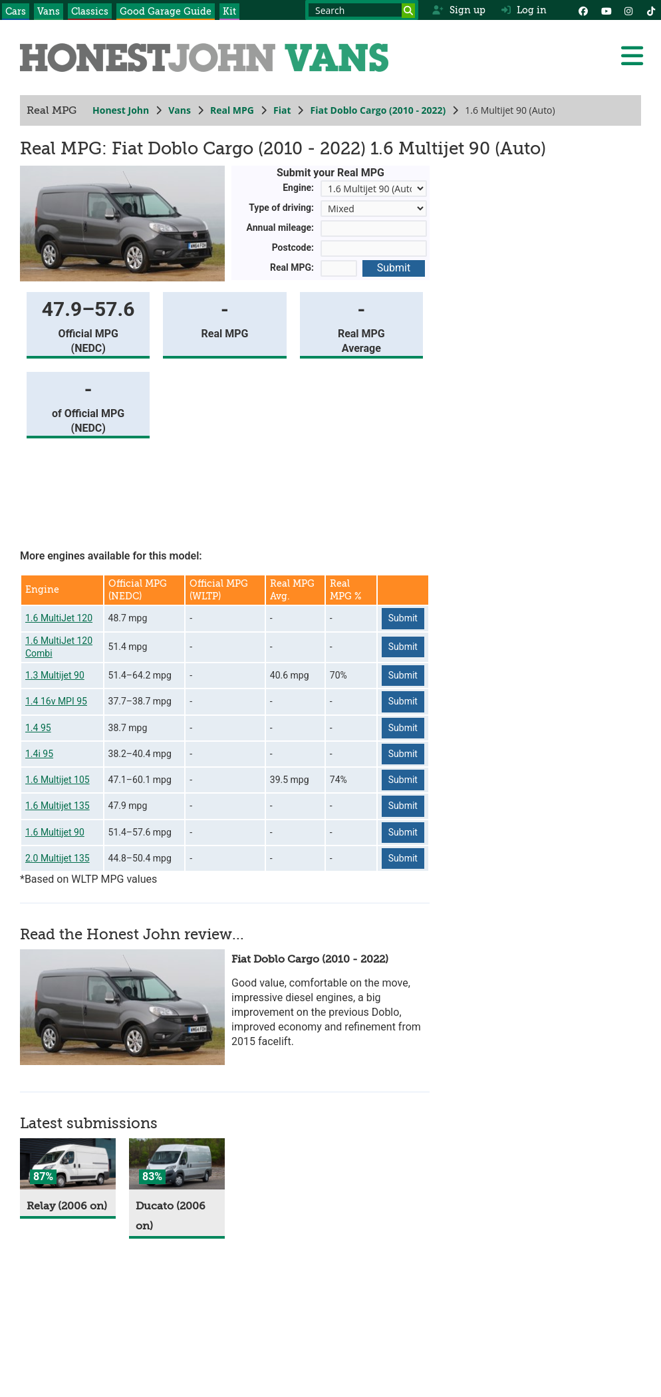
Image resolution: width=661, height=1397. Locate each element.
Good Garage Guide (165, 11)
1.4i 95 (39, 753)
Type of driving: (281, 207)
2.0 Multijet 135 (57, 858)
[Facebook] (583, 10)
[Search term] (361, 10)
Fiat (282, 110)
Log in (524, 10)
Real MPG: (292, 267)
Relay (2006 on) (67, 1206)
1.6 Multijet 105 (57, 779)
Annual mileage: (281, 227)
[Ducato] (177, 1163)
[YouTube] (606, 10)
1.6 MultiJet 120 (58, 618)
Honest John (120, 110)
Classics (89, 11)
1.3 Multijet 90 (54, 675)
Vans (48, 11)
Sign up (458, 10)
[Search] (408, 10)
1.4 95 (38, 727)
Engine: (298, 187)
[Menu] (631, 56)
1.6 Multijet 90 (54, 832)
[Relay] (68, 1163)
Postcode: (293, 247)
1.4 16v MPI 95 (56, 701)
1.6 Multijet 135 (57, 805)
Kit (229, 11)
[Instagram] (628, 10)
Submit (393, 267)
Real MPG (232, 110)
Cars (15, 11)
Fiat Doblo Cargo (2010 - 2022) (378, 110)
